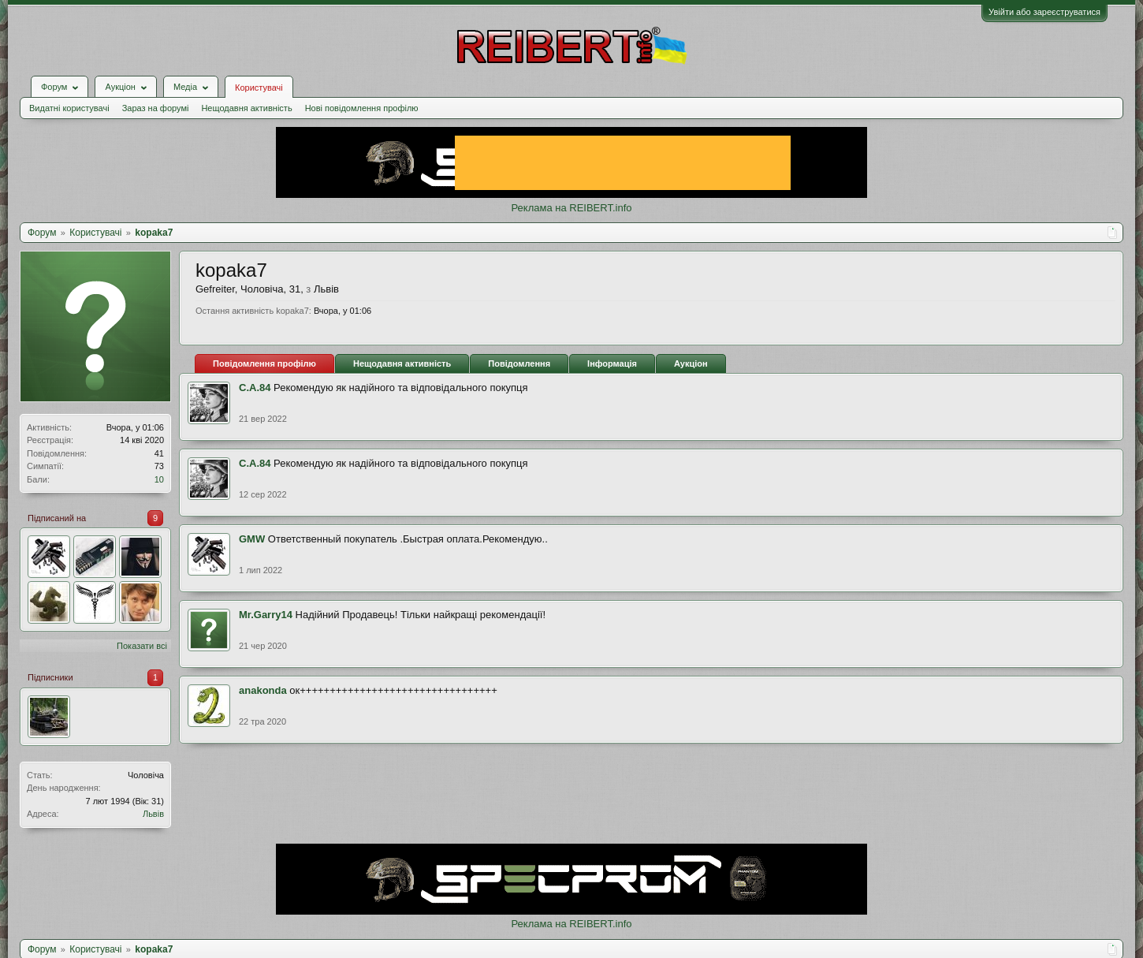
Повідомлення (519, 363)
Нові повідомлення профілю (362, 108)
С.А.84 (254, 387)
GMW (252, 539)
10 (159, 479)
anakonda (263, 690)
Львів (153, 813)
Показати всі (142, 645)
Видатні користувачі (69, 108)
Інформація (612, 363)
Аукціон (691, 363)
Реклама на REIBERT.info (571, 208)
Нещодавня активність (246, 108)
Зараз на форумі (155, 108)
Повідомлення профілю (264, 363)
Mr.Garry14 (265, 615)
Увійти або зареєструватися (1044, 12)
